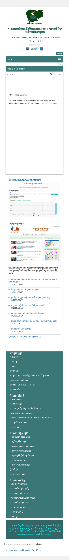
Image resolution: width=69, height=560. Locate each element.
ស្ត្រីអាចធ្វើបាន (14, 427)
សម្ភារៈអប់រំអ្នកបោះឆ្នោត (18, 507)
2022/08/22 (17, 284)
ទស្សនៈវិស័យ (14, 371)
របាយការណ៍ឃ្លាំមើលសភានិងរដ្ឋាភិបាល (22, 498)
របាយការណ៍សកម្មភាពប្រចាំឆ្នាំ (19, 488)
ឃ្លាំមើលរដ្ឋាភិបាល (16, 399)
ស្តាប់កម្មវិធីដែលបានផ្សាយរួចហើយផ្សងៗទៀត (24, 337)
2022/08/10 (17, 292)
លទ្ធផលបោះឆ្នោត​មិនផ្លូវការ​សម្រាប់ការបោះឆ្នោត (24, 180)
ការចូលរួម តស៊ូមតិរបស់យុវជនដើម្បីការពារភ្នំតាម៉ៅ (26, 305)
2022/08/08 (17, 300)
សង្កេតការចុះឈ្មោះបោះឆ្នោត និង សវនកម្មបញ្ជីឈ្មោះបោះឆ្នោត (31, 418)
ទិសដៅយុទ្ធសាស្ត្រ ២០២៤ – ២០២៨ (22, 385)
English (37, 45)
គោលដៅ (13, 366)
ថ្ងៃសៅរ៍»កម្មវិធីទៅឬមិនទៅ (19, 460)
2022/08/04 (17, 316)
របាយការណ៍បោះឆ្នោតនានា (19, 502)
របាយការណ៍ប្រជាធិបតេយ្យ (19, 493)
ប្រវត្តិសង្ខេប (14, 357)
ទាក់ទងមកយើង (15, 389)
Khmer (31, 45)
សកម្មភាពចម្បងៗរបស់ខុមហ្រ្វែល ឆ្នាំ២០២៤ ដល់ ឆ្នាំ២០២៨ (29, 375)
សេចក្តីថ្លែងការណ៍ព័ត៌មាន (18, 484)
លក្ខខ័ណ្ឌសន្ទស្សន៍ (16, 404)
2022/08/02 (17, 324)
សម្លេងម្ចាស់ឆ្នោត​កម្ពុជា (16, 224)
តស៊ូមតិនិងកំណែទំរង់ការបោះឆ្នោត (21, 413)
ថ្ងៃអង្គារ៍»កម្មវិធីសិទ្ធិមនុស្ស (18, 441)
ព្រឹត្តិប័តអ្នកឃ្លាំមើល (16, 512)
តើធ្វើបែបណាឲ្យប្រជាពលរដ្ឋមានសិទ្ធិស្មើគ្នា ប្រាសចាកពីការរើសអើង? (32, 321)
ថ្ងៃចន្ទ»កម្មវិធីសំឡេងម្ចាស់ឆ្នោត (20, 437)
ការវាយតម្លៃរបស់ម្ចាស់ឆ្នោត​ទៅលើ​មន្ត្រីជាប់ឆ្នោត (25, 408)
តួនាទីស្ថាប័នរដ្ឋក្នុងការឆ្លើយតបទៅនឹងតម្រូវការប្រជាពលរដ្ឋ (29, 297)
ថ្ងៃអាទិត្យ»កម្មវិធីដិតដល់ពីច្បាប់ (20, 465)
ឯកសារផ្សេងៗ (15, 516)
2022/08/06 (17, 308)
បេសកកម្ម (13, 361)
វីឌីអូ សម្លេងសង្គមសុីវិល (17, 474)
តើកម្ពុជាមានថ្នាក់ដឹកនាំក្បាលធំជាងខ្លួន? (23, 290)
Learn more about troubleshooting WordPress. (23, 550)
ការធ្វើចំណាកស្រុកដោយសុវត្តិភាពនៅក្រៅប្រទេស (26, 313)
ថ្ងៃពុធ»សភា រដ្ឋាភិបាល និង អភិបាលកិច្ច (23, 446)
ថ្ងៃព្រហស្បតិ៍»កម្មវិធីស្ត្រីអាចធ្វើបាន (21, 451)
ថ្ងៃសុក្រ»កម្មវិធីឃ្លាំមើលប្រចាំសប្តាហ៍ (22, 455)
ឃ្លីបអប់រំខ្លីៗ (14, 469)
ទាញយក (54, 74)
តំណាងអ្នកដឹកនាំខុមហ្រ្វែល (19, 380)
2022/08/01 (17, 331)
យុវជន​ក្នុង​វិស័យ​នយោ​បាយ (18, 422)
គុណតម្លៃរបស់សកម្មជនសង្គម (19, 329)
